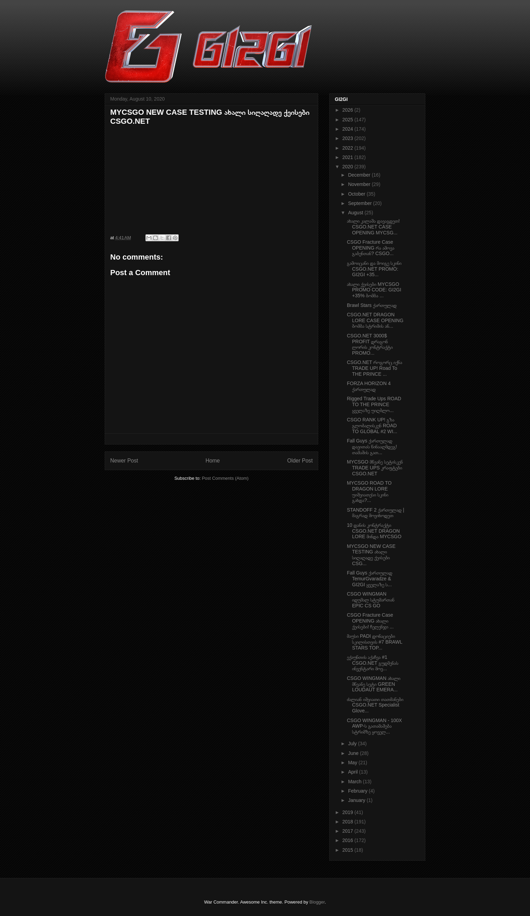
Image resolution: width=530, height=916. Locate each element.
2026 (348, 110)
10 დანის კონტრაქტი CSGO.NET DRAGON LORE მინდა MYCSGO (374, 531)
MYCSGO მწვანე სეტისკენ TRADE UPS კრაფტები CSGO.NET (375, 467)
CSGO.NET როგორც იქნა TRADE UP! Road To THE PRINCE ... (374, 368)
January (357, 800)
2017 (348, 831)
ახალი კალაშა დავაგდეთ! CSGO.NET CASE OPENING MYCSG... (373, 226)
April (353, 772)
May (353, 762)
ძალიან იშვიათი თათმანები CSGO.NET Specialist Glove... (375, 705)
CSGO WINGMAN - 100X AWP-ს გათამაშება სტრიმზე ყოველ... (374, 726)
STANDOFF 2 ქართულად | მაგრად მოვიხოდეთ (375, 512)
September (360, 203)
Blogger (317, 902)
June (354, 753)
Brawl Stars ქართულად (372, 305)
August (356, 212)
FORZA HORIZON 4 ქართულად (369, 386)
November (359, 184)
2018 (348, 821)
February (358, 791)
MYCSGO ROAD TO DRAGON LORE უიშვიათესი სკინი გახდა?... (369, 491)
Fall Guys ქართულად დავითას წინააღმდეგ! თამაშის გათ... (372, 446)
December (359, 175)
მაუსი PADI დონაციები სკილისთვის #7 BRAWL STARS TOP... (374, 642)
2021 (348, 157)
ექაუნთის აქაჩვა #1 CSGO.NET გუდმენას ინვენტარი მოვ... (372, 663)
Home (213, 461)
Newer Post (124, 461)
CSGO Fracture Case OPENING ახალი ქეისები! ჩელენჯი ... (370, 620)
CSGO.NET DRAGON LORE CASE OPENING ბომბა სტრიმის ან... (375, 320)
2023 (348, 138)
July (353, 743)
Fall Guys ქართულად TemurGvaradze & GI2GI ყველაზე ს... (369, 578)
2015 (348, 850)
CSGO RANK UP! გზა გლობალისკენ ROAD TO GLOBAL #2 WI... (372, 425)
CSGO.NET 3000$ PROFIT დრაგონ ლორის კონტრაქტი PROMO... (370, 344)
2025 (348, 119)
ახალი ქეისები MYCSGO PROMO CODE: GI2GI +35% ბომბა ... (374, 290)
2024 (348, 129)
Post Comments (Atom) (225, 478)
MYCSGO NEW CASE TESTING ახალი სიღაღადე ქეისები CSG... (371, 554)
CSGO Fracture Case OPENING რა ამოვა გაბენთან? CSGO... (370, 247)
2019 (348, 812)
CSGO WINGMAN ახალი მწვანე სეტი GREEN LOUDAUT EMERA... (373, 684)
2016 (348, 840)
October (357, 194)
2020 (348, 166)
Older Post (300, 461)
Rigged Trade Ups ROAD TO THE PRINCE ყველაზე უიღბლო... (374, 404)
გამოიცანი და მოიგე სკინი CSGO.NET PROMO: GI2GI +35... (374, 269)
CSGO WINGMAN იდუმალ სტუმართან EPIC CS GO (371, 599)
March (355, 781)
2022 (348, 148)
